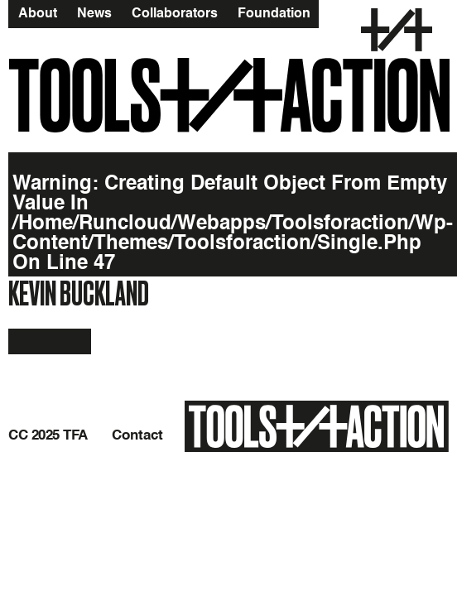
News (94, 13)
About (37, 13)
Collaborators (175, 13)
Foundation (274, 13)
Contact (137, 435)
